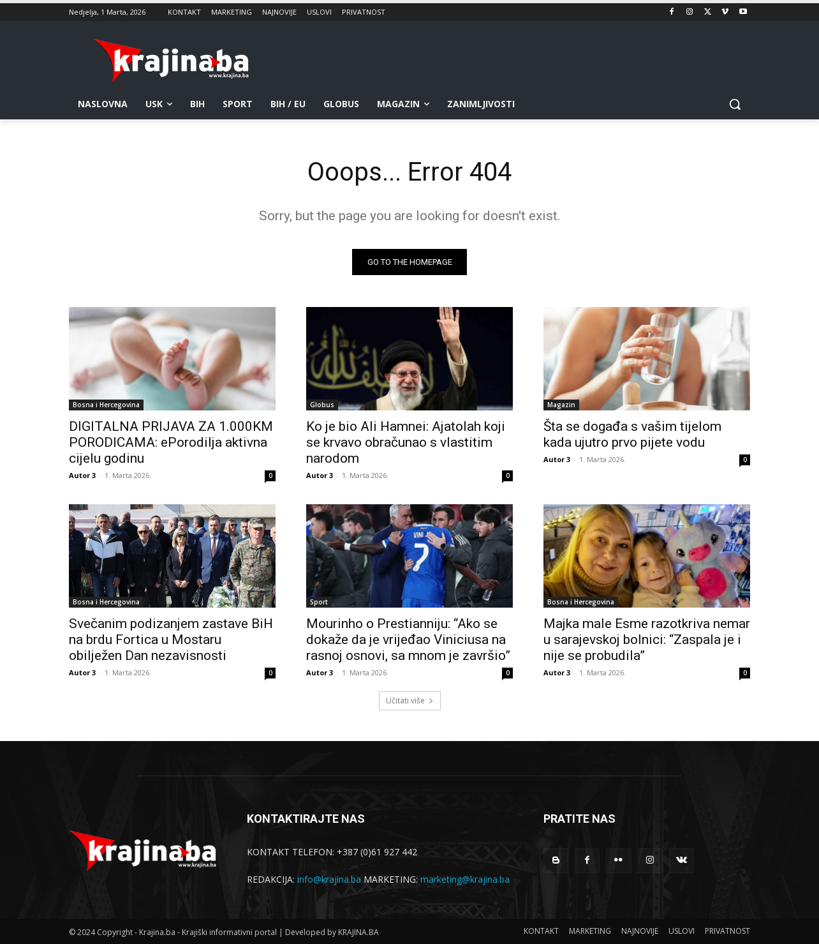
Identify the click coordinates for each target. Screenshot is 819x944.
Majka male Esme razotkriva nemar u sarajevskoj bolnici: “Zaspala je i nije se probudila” (646, 639)
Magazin (561, 404)
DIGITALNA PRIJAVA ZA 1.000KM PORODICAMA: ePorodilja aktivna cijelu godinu (171, 442)
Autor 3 (82, 475)
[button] (734, 104)
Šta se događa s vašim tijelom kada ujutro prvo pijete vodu (632, 434)
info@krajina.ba (329, 879)
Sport (319, 601)
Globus (322, 404)
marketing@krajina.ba (465, 879)
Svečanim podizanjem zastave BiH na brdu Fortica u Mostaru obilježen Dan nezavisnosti (171, 639)
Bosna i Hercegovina (106, 404)
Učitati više (410, 700)
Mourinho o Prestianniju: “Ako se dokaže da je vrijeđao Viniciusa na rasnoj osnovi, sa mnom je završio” (408, 639)
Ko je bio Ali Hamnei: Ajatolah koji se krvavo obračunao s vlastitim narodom (405, 442)
